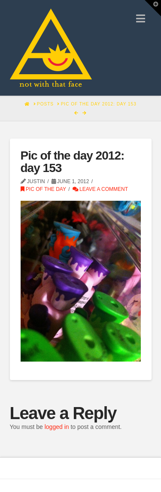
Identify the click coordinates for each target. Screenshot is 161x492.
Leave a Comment (100, 189)
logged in (57, 426)
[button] (141, 19)
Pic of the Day (43, 189)
